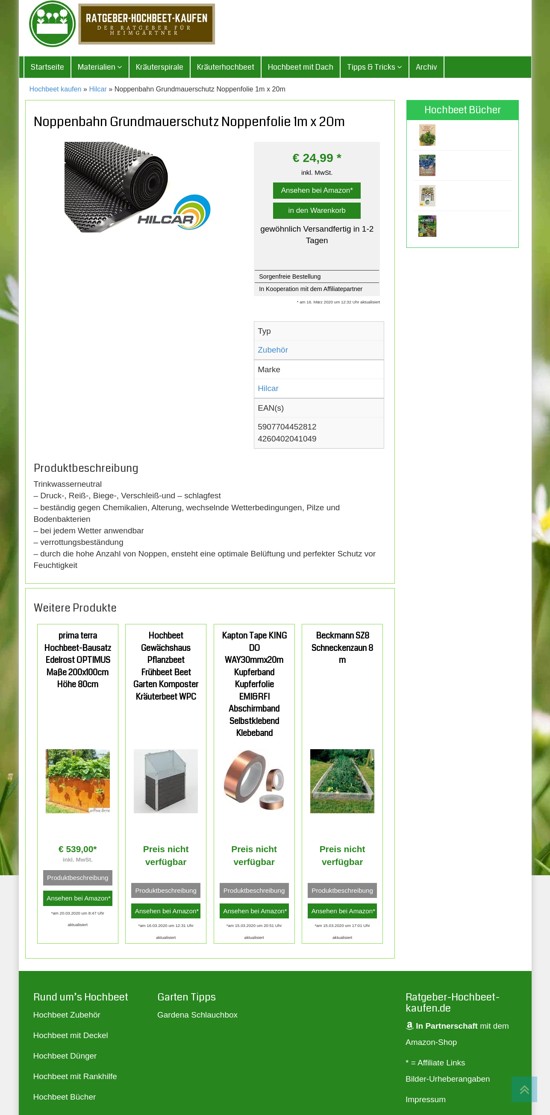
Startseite (47, 68)
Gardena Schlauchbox (197, 1015)
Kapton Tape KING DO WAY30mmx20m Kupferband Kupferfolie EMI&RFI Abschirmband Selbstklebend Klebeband (254, 685)
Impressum (426, 1100)
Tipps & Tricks (374, 68)
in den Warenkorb (317, 211)
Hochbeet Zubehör (66, 1015)
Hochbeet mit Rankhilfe (75, 1077)
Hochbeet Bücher (64, 1097)
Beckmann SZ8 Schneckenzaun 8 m (342, 649)
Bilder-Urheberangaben (448, 1080)
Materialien (100, 68)
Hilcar (98, 90)
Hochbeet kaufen (55, 90)
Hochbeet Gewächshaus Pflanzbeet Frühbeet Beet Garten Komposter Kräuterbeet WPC (165, 667)
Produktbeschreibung (78, 879)
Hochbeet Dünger (65, 1056)
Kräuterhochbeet (225, 68)
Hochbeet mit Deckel (70, 1036)
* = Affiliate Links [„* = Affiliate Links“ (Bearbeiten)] (435, 1063)
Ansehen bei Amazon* (317, 191)
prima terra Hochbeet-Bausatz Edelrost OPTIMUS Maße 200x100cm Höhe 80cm (77, 661)
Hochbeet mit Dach (300, 68)
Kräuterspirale (159, 68)
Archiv (426, 68)
